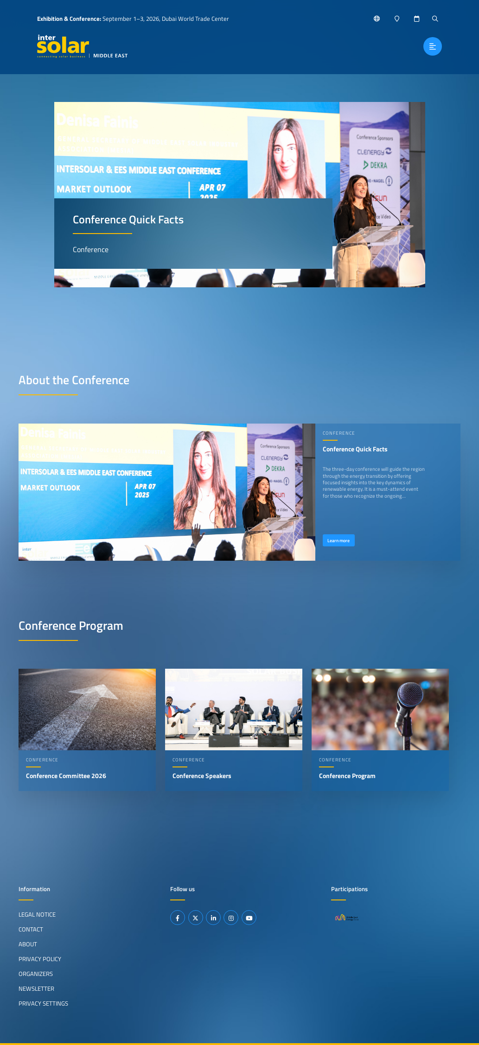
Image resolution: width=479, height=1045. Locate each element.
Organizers (36, 973)
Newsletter (36, 988)
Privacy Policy (40, 958)
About (28, 944)
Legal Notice (37, 914)
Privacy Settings (43, 1002)
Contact (31, 929)
